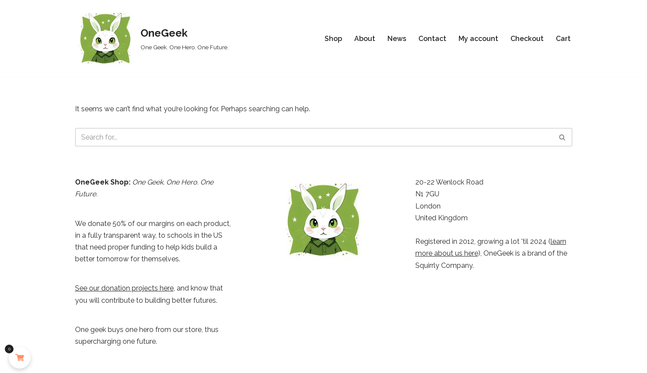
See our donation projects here (124, 288)
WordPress (155, 362)
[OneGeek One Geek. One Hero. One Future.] (152, 38)
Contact (432, 38)
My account (478, 38)
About (364, 38)
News (396, 38)
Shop (333, 38)
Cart (563, 38)
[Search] (314, 137)
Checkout (527, 38)
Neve (83, 362)
